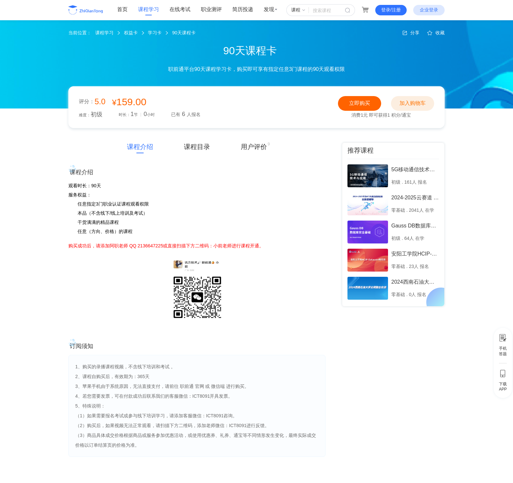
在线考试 (179, 9)
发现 (270, 9)
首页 (122, 9)
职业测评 (211, 9)
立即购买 (359, 103)
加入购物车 (412, 103)
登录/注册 (391, 9)
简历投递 (242, 9)
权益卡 (131, 32)
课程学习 (148, 9)
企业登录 (429, 9)
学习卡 (155, 32)
